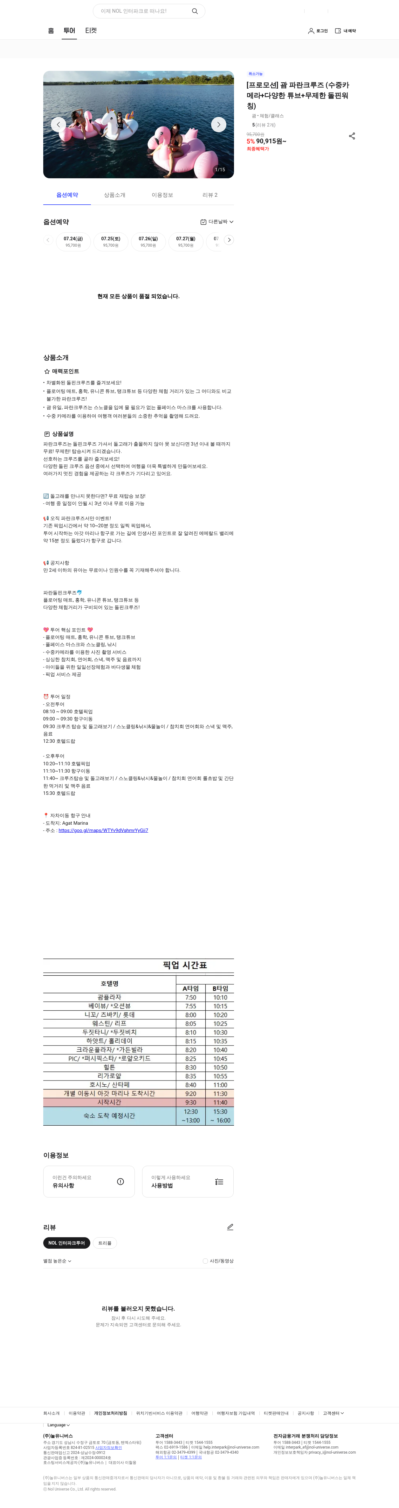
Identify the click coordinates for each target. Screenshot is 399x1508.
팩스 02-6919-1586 (171, 1447)
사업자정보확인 (108, 1447)
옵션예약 (67, 195)
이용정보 (162, 195)
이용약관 (77, 1413)
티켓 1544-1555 (199, 1442)
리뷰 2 (210, 195)
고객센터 (331, 1413)
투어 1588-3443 (168, 1442)
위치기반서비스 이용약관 (159, 1413)
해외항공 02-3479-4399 (175, 1452)
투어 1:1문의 (166, 1457)
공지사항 (306, 1413)
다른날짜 (218, 221)
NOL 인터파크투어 (67, 1242)
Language (57, 1425)
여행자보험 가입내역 (236, 1413)
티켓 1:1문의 (191, 1457)
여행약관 (199, 1413)
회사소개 (51, 1413)
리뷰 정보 (280, 125)
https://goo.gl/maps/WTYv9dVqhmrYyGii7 (103, 830)
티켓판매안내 (276, 1413)
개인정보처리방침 (110, 1413)
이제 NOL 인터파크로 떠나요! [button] (134, 11)
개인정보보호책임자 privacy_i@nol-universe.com (314, 1452)
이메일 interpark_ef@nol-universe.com (305, 1447)
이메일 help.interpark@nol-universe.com (225, 1447)
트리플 (105, 1242)
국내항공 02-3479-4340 (218, 1452)
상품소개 (115, 195)
